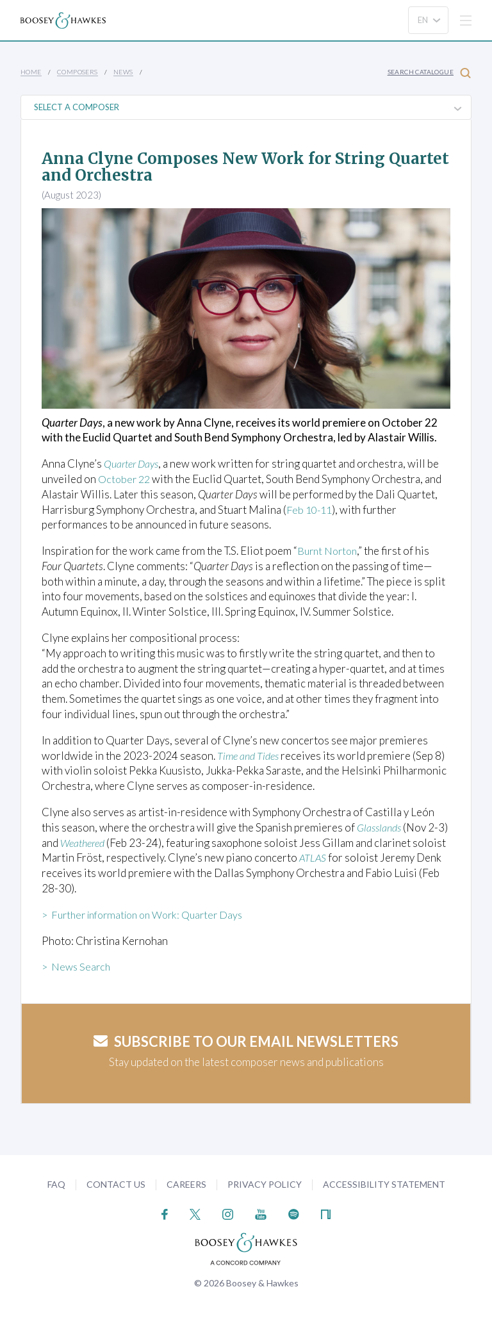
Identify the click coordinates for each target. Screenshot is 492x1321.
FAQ (56, 1184)
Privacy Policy (264, 1184)
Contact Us (115, 1184)
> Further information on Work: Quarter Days (150, 914)
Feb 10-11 (310, 509)
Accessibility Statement (384, 1184)
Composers (77, 72)
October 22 (125, 479)
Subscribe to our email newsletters (246, 1041)
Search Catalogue (429, 72)
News (123, 72)
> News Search (77, 966)
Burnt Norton (329, 550)
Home (31, 72)
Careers (186, 1184)
